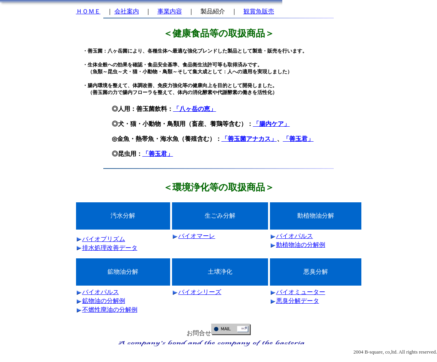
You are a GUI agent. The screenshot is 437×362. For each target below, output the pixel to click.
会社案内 (126, 11)
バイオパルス (294, 236)
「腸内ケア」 (271, 124)
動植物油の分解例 (300, 244)
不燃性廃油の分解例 (109, 309)
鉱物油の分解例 (103, 301)
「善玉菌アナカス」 (249, 139)
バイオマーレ (196, 236)
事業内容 (169, 11)
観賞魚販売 (258, 11)
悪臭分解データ (297, 301)
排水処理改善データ (109, 248)
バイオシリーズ (199, 292)
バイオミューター (300, 292)
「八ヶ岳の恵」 (194, 109)
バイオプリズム (103, 239)
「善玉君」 (298, 139)
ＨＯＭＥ (88, 11)
